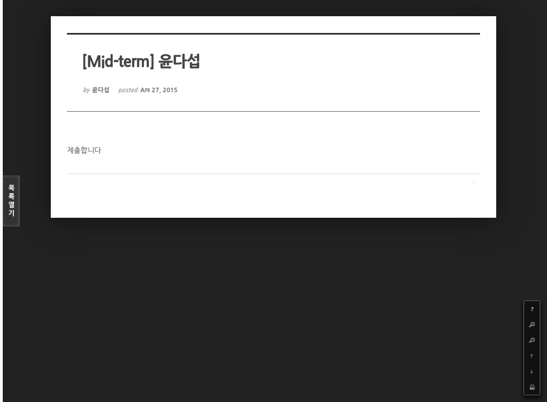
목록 (11, 201)
